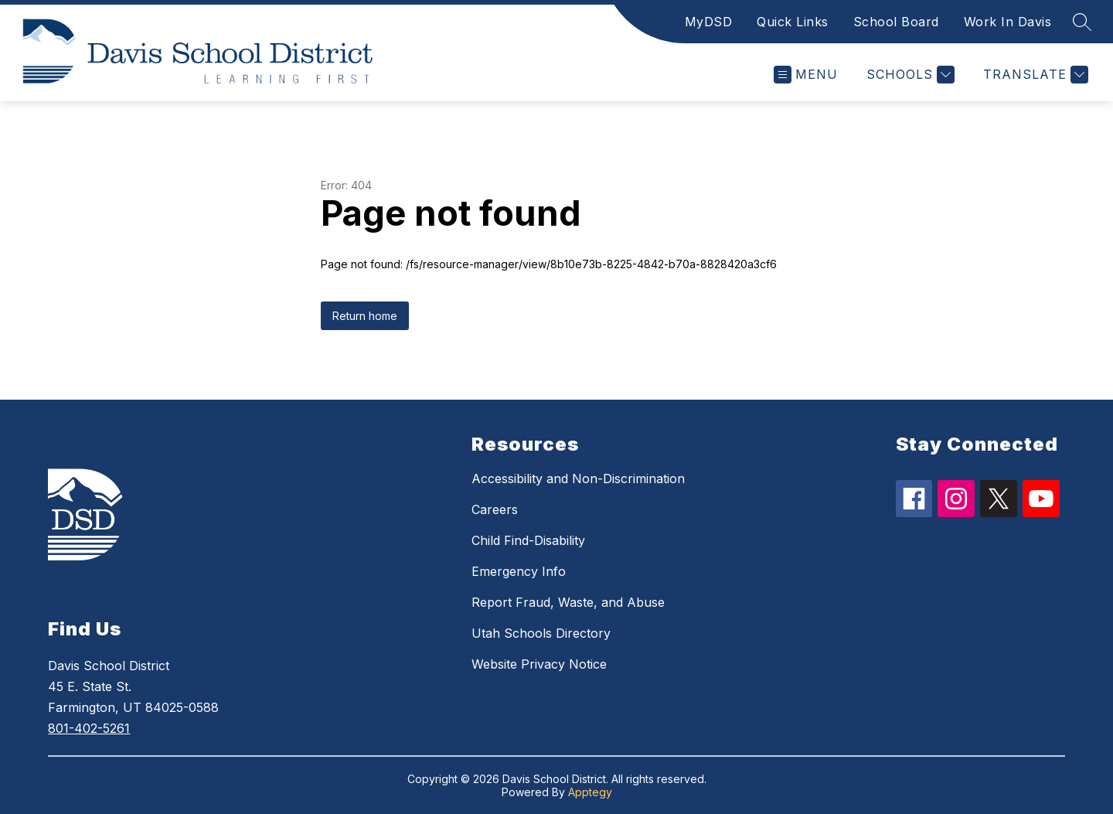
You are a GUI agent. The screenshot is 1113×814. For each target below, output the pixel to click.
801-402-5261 (89, 728)
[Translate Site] (1033, 74)
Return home (364, 315)
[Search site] (1082, 21)
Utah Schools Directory (541, 633)
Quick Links (793, 21)
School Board (896, 21)
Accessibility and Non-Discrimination (578, 478)
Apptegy (590, 792)
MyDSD (709, 21)
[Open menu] (806, 74)
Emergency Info (518, 571)
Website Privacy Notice (539, 664)
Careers (494, 509)
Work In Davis (1008, 21)
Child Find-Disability (528, 540)
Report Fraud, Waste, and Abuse (568, 602)
